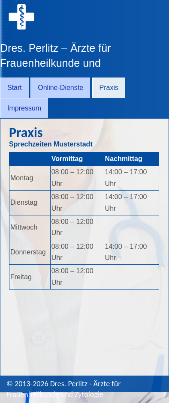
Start (14, 87)
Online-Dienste (60, 87)
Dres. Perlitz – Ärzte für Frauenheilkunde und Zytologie (55, 63)
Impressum (24, 108)
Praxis (109, 87)
